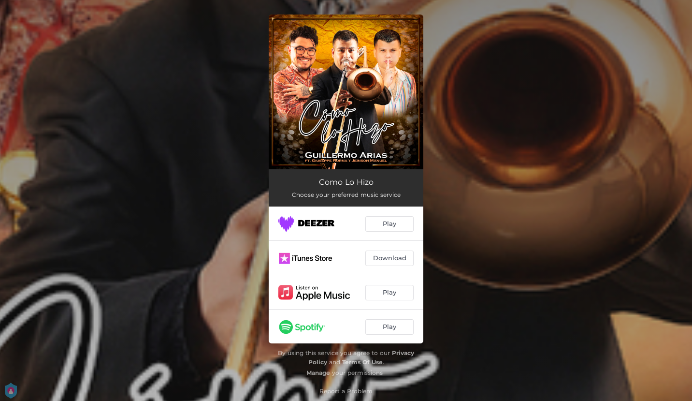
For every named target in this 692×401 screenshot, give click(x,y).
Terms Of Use (362, 362)
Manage (318, 372)
